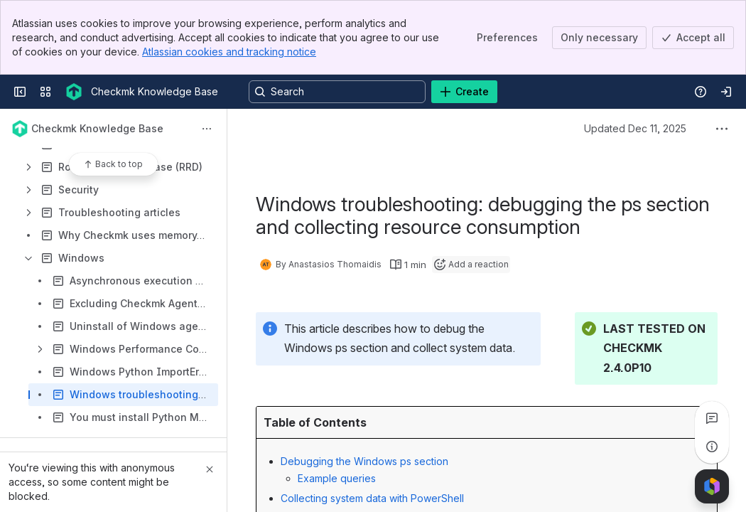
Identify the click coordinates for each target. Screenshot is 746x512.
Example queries (337, 478)
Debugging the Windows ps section (364, 461)
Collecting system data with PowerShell (372, 498)
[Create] (464, 91)
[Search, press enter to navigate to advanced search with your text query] (337, 91)
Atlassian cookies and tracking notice (229, 52)
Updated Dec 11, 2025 (635, 128)
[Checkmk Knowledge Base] (74, 91)
